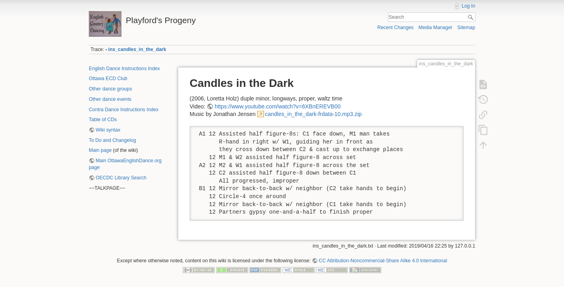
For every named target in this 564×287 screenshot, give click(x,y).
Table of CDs (103, 119)
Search (471, 17)
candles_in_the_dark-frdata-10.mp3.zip (313, 114)
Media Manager (435, 27)
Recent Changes (395, 27)
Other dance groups (110, 89)
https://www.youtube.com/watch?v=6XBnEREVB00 (278, 106)
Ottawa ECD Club (108, 78)
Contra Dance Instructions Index (124, 109)
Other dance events (110, 99)
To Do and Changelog (112, 140)
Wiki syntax (108, 130)
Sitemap (466, 27)
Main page (100, 150)
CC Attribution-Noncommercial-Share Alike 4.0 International (383, 260)
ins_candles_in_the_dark (137, 49)
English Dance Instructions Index (124, 68)
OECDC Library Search (121, 178)
